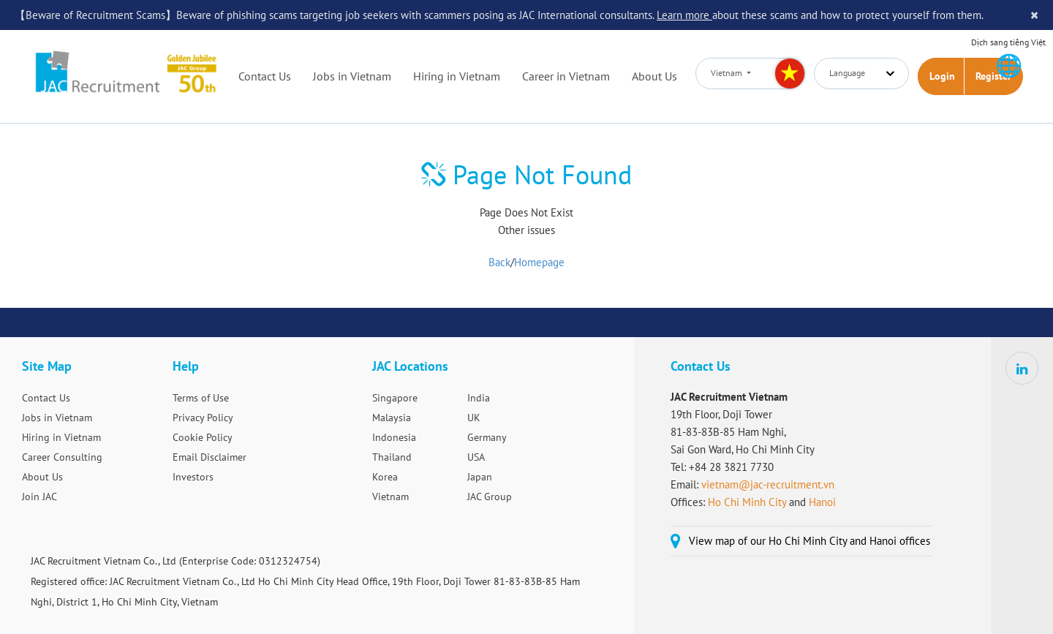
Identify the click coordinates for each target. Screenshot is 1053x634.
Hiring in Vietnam (456, 76)
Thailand (392, 457)
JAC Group (489, 496)
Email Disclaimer (209, 457)
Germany (487, 437)
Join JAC (39, 496)
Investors (193, 476)
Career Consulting (62, 457)
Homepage (539, 262)
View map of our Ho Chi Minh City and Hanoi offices (809, 541)
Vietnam (390, 496)
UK (473, 417)
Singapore (395, 397)
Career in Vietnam (566, 76)
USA (476, 457)
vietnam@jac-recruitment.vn (767, 484)
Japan (479, 476)
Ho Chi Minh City (747, 502)
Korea (385, 476)
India (478, 397)
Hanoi (822, 502)
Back (499, 262)
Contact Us (264, 76)
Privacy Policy (203, 417)
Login (942, 76)
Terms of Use (201, 397)
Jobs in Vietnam (352, 76)
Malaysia (391, 417)
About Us (654, 76)
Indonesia (394, 437)
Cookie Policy (203, 437)
